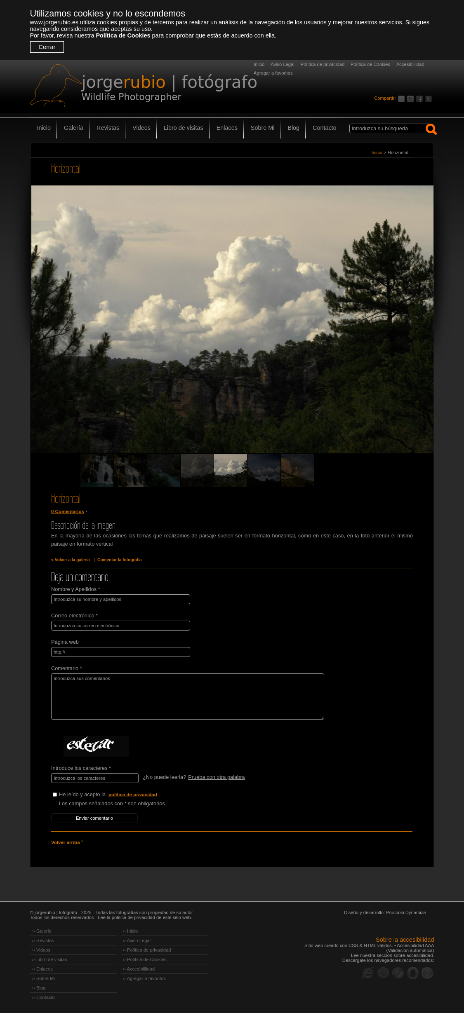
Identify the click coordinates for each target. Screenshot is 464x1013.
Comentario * (66, 668)
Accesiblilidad (410, 64)
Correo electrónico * (74, 615)
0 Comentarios (67, 511)
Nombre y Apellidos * (75, 589)
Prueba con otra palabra (216, 777)
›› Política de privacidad (147, 949)
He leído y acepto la (121, 794)
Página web (65, 642)
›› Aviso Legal (137, 940)
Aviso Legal (282, 64)
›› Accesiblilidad (139, 968)
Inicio (259, 64)
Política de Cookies (123, 35)
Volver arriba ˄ (66, 842)
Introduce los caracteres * (81, 768)
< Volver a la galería (70, 560)
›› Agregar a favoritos (144, 978)
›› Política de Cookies (145, 959)
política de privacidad (132, 794)
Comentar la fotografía (119, 560)
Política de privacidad (322, 64)
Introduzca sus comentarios (187, 696)
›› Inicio (130, 931)
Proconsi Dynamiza (406, 912)
